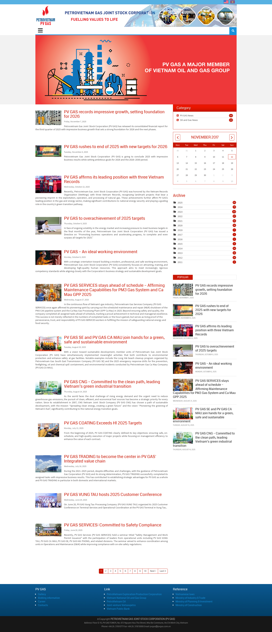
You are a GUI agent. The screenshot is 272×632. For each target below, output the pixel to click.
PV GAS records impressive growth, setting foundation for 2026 (48, 117)
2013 (180, 253)
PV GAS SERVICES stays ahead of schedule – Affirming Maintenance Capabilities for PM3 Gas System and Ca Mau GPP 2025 (48, 292)
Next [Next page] (152, 571)
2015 (180, 243)
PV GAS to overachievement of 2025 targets (48, 225)
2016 (180, 239)
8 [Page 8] (135, 571)
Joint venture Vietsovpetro (121, 605)
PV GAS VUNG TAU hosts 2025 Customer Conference (48, 500)
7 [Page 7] (130, 571)
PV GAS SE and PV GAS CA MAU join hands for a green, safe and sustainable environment (48, 343)
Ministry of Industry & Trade (190, 598)
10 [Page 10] (145, 571)
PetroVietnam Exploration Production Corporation (134, 594)
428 (231, 115)
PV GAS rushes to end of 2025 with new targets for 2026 (48, 151)
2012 (180, 257)
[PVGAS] (45, 15)
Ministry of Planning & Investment (194, 601)
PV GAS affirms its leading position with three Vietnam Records (48, 184)
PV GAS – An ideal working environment (48, 257)
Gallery (42, 594)
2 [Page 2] (105, 571)
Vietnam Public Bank (118, 609)
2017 (180, 234)
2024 (180, 207)
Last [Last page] (162, 571)
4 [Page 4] (115, 571)
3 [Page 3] (110, 571)
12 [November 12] (232, 156)
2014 (180, 248)
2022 (180, 216)
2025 (180, 202)
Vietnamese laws (185, 594)
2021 (180, 220)
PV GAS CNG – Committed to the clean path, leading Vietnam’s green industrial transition (48, 387)
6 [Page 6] (125, 571)
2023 (180, 211)
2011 (180, 262)
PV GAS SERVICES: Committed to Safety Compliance (48, 530)
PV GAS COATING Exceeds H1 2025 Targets (48, 430)
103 (231, 120)
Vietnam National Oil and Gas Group (126, 598)
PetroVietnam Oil (116, 601)
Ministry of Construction (189, 605)
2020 (180, 225)
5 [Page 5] (120, 571)
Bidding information (49, 598)
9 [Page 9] (140, 571)
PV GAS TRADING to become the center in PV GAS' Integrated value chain (48, 463)
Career (41, 601)
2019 (180, 230)
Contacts (43, 605)
